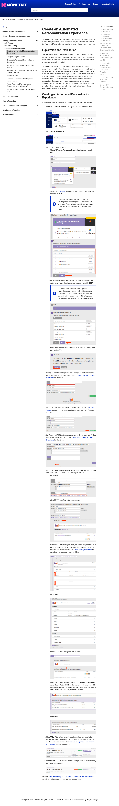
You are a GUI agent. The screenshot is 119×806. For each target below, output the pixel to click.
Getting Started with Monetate (14, 31)
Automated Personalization (34, 19)
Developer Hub (84, 4)
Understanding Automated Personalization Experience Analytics (105, 67)
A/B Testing (8, 43)
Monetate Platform (109, 4)
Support (96, 4)
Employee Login (92, 800)
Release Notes (70, 4)
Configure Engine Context (16, 57)
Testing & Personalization (16, 19)
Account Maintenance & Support (15, 105)
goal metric (62, 191)
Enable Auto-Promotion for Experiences (79, 777)
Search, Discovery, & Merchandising (16, 36)
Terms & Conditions (62, 800)
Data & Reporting (9, 101)
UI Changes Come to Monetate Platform (106, 79)
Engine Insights (12, 76)
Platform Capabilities (11, 96)
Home (3, 19)
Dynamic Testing (10, 46)
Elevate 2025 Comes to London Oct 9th (106, 87)
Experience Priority (54, 777)
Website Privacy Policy (78, 800)
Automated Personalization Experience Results (107, 48)
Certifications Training (11, 110)
